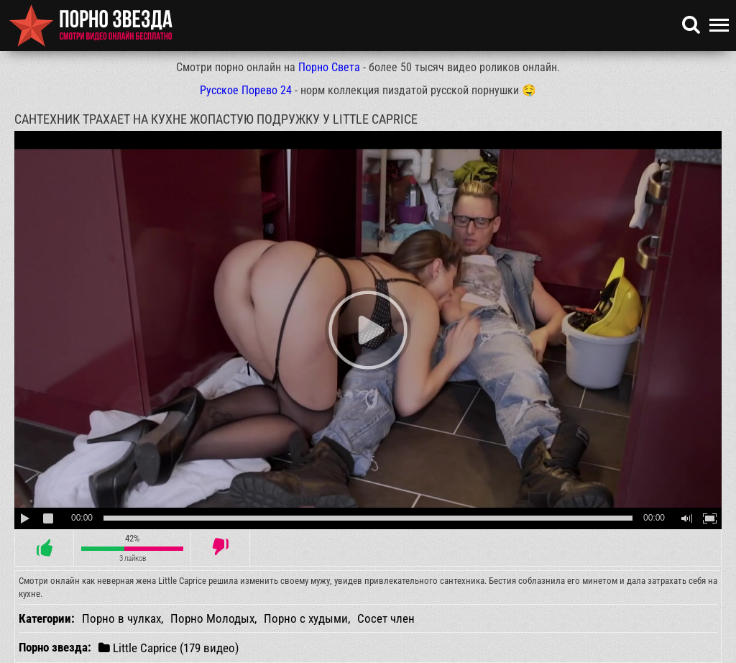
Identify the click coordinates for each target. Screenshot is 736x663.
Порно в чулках (121, 618)
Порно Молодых (212, 618)
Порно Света (329, 67)
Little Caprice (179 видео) (168, 647)
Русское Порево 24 (246, 90)
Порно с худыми (306, 618)
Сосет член (386, 618)
